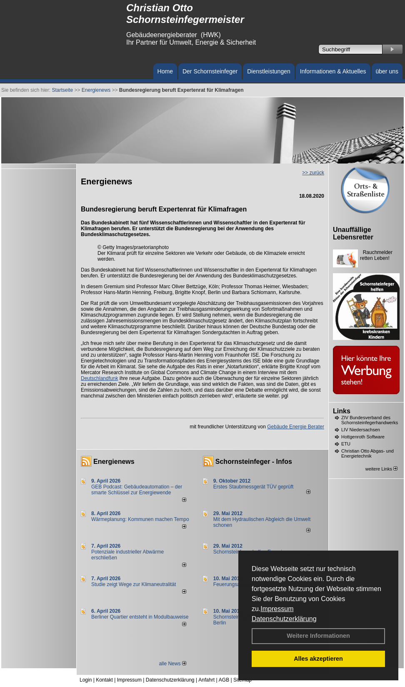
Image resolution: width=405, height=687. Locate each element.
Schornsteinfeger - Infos (253, 461)
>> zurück (313, 173)
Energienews (114, 461)
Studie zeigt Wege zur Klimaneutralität (133, 584)
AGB (224, 680)
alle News (172, 664)
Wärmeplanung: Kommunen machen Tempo (140, 519)
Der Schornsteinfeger (210, 71)
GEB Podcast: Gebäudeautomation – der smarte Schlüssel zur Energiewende (136, 490)
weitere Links (381, 468)
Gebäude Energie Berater (295, 427)
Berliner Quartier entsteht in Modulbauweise (139, 617)
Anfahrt (206, 680)
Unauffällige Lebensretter (353, 233)
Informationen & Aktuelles (333, 71)
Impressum (276, 608)
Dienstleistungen (268, 71)
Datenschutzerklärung (284, 618)
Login (86, 680)
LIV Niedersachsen (360, 429)
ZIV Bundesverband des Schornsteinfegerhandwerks (369, 420)
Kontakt (104, 680)
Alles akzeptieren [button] (318, 658)
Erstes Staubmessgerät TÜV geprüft (253, 487)
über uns (387, 71)
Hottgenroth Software (363, 436)
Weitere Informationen (318, 635)
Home (165, 71)
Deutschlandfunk (99, 378)
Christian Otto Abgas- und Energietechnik (367, 453)
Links (341, 411)
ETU (345, 443)
